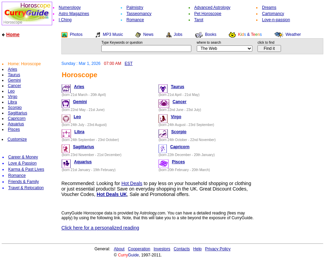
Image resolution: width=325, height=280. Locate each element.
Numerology (70, 7)
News (148, 34)
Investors (162, 249)
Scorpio (15, 107)
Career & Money (23, 157)
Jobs (178, 34)
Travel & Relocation (26, 187)
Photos (76, 34)
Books (210, 34)
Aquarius (16, 124)
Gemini (14, 80)
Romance (135, 19)
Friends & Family (23, 181)
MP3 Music (113, 34)
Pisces (14, 129)
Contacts (182, 249)
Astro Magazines (74, 13)
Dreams (269, 7)
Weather (293, 34)
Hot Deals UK (112, 194)
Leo (11, 91)
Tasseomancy (139, 13)
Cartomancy (273, 13)
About (119, 249)
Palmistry (135, 7)
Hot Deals (131, 183)
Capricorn (17, 118)
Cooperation (139, 249)
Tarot (199, 19)
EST (128, 63)
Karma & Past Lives (26, 169)
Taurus (14, 74)
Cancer (14, 85)
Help (197, 249)
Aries (12, 69)
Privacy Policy (218, 249)
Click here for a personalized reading (100, 227)
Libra (12, 102)
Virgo (12, 96)
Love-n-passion (276, 19)
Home (12, 34)
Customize (17, 139)
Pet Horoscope (207, 13)
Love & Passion (22, 163)
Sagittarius (17, 113)
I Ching (65, 19)
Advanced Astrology (212, 7)
